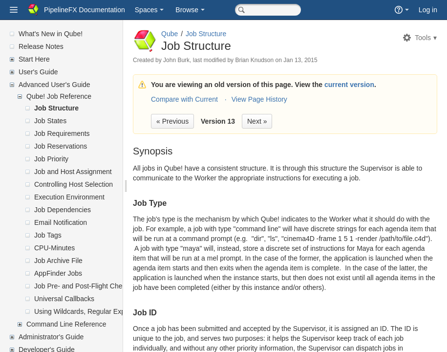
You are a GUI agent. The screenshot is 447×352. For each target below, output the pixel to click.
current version (373, 84)
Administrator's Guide (51, 337)
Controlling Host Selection (73, 184)
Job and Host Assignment (73, 172)
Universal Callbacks (64, 299)
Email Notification (60, 222)
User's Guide (38, 72)
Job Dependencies (62, 210)
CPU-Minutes (54, 248)
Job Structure (56, 108)
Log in (428, 10)
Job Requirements (62, 133)
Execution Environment (69, 197)
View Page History (283, 99)
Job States (50, 121)
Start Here (34, 59)
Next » (280, 121)
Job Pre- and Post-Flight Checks (83, 286)
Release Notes (41, 46)
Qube (193, 34)
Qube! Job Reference (58, 96)
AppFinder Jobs (58, 273)
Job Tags (48, 235)
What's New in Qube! (51, 34)
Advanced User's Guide (54, 84)
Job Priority (51, 159)
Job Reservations (60, 146)
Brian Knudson (277, 60)
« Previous (196, 121)
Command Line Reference (66, 324)
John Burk (200, 60)
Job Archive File (58, 260)
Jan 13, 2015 (324, 60)
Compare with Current (207, 99)
